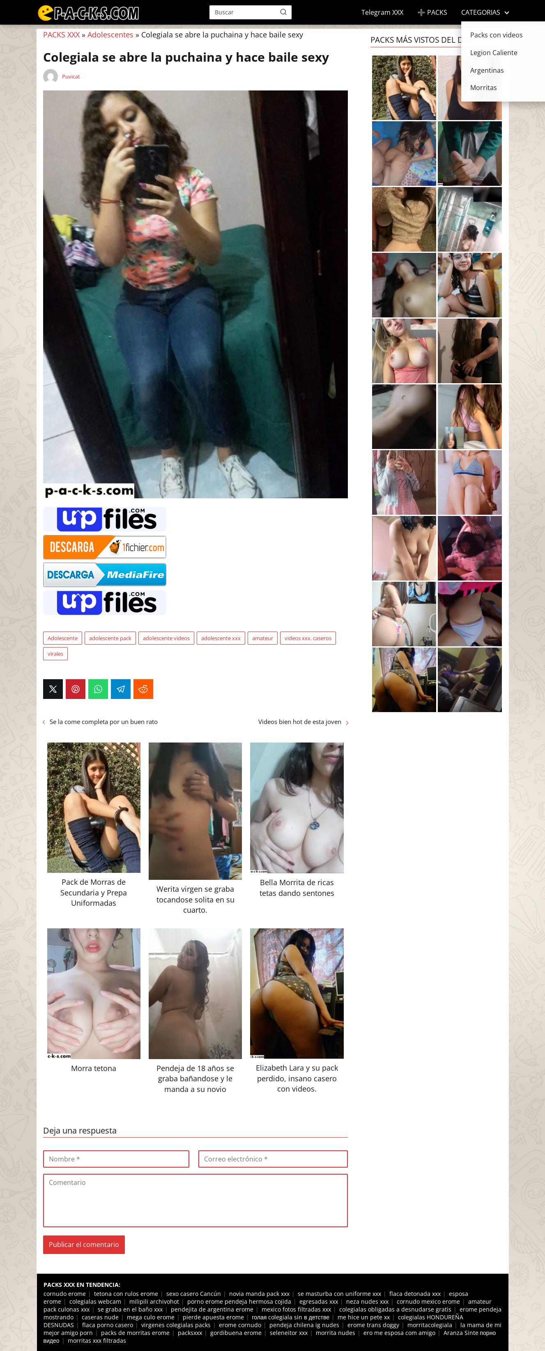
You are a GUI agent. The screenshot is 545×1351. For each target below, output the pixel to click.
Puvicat (71, 76)
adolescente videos (166, 638)
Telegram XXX (382, 12)
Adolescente (63, 638)
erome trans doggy (373, 1325)
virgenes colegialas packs (176, 1325)
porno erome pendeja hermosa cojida (239, 1301)
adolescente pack (110, 638)
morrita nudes (335, 1333)
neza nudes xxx (367, 1301)
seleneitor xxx (289, 1333)
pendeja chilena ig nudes (304, 1325)
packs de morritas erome (135, 1333)
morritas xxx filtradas (97, 1340)
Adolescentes (110, 34)
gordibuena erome (236, 1333)
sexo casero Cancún (193, 1294)
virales (55, 653)
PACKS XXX (61, 34)
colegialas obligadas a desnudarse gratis (395, 1309)
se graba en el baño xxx (130, 1309)
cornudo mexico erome (428, 1301)
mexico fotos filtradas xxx (296, 1309)
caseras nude (100, 1317)
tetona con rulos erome (126, 1294)
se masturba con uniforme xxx (339, 1294)
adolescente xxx (221, 638)
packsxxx (190, 1333)
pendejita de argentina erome (212, 1309)
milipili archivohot (154, 1301)
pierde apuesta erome (213, 1317)
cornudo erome (65, 1294)
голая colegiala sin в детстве (290, 1317)
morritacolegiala (429, 1325)
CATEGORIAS (480, 12)
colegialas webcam (95, 1301)
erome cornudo (240, 1325)
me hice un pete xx (364, 1317)
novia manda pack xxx (259, 1294)
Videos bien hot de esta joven (299, 721)
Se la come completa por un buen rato (104, 721)
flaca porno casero (107, 1325)
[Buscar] (283, 12)
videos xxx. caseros (308, 638)
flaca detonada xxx (415, 1294)
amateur (262, 638)
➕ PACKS (432, 12)
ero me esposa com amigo (399, 1333)
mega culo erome (151, 1317)
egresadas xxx (318, 1301)
